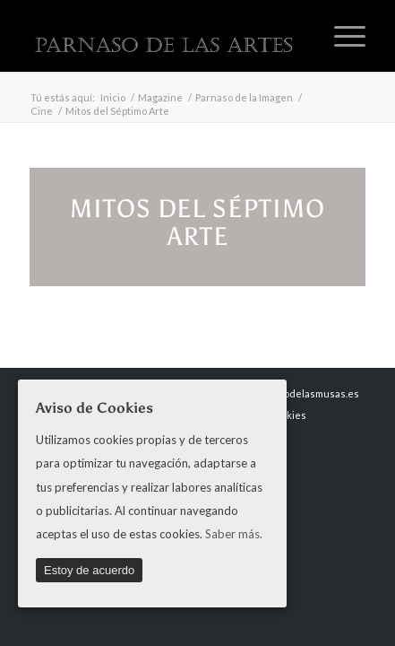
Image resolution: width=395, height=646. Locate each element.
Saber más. (233, 534)
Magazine (160, 97)
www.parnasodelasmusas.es (293, 393)
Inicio (112, 97)
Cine (41, 111)
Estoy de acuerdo (89, 570)
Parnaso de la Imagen (244, 97)
